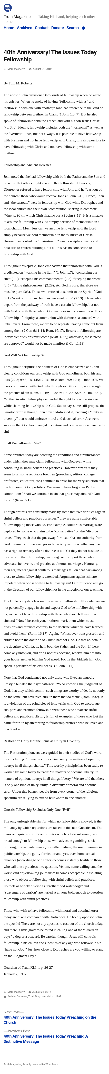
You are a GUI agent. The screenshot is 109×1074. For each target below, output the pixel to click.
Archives (24, 27)
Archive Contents (17, 996)
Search (73, 27)
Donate (57, 27)
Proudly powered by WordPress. (40, 1064)
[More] (83, 28)
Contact (42, 27)
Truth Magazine (17, 16)
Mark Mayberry (16, 69)
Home (9, 27)
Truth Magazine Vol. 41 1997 (44, 996)
